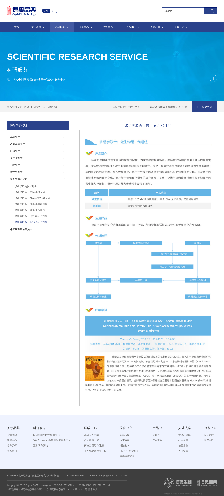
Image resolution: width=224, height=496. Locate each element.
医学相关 (209, 440)
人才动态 (183, 450)
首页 (26, 106)
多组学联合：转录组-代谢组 (30, 210)
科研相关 (209, 435)
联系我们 (12, 450)
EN (53, 10)
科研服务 (36, 106)
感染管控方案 (91, 435)
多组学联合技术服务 (26, 186)
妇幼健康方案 (91, 440)
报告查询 (124, 445)
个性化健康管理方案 (95, 450)
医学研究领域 (50, 106)
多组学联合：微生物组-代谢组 (31, 222)
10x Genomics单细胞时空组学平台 (168, 106)
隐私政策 (92, 489)
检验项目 (124, 440)
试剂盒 (156, 435)
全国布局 (124, 435)
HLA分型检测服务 (129, 450)
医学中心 (90, 428)
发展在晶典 (184, 435)
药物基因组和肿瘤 (94, 445)
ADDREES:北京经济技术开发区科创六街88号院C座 (33, 475)
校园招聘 (183, 445)
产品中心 (158, 428)
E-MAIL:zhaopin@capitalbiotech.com (108, 475)
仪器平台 (157, 440)
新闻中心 (12, 440)
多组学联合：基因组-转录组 (30, 192)
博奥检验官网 (127, 456)
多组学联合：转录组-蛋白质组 (31, 204)
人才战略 (184, 428)
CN (46, 10)
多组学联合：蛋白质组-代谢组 (31, 216)
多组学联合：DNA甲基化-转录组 (32, 198)
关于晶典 (13, 428)
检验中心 (126, 428)
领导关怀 (12, 445)
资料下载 (210, 428)
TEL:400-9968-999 (74, 475)
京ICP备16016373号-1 (65, 485)
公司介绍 (12, 435)
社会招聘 (183, 440)
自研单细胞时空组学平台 (126, 106)
